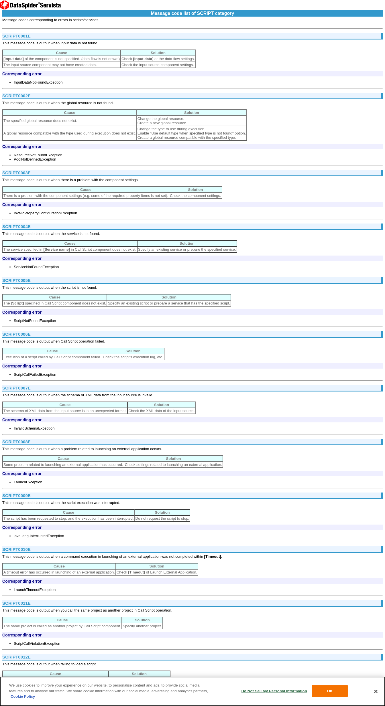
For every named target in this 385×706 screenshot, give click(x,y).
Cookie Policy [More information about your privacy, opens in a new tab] (23, 696)
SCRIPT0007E (16, 387)
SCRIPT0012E (16, 656)
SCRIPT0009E (16, 495)
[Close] (376, 691)
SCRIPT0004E (16, 226)
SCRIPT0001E (16, 35)
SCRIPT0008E (16, 441)
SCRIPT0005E (16, 280)
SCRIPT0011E (16, 603)
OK (330, 691)
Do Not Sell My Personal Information (274, 691)
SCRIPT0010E (16, 549)
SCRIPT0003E (16, 172)
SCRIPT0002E (16, 95)
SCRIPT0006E (16, 334)
